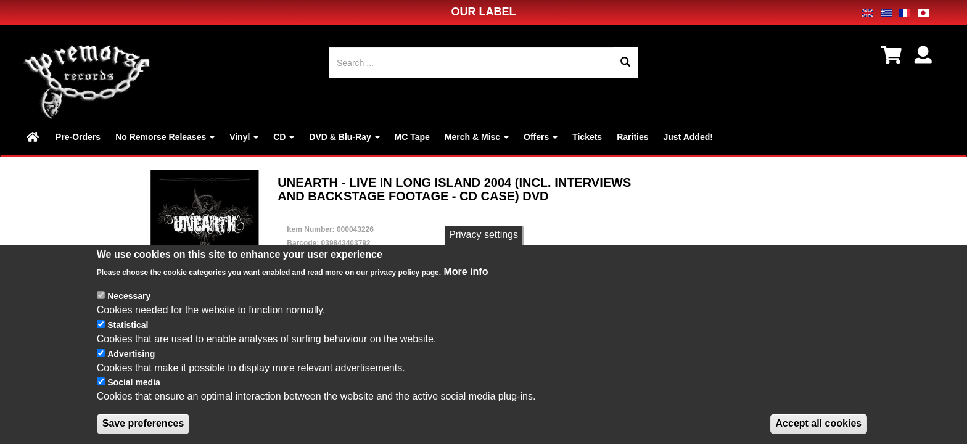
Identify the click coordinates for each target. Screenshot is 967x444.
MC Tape (412, 137)
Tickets (587, 137)
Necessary (128, 298)
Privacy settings (483, 236)
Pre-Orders (78, 137)
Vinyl (243, 137)
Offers (541, 137)
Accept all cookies (819, 425)
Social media (133, 385)
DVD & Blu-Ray (344, 137)
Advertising (131, 356)
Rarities (632, 137)
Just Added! (688, 137)
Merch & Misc (477, 137)
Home (33, 137)
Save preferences (143, 425)
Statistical (127, 327)
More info (465, 273)
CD (283, 137)
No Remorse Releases (165, 137)
